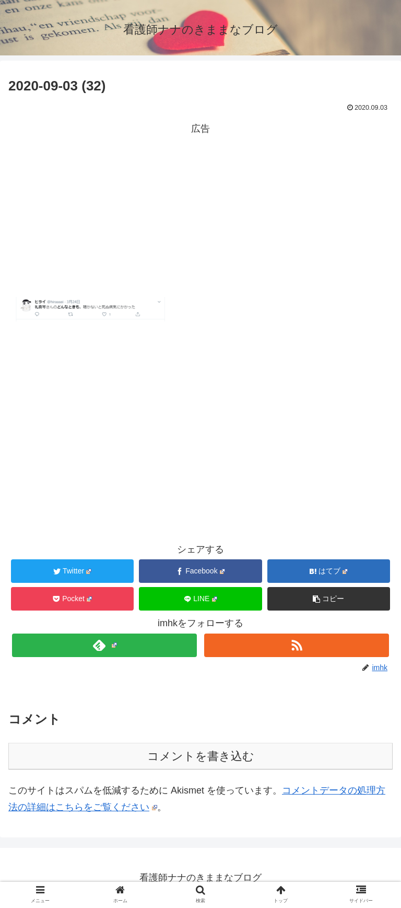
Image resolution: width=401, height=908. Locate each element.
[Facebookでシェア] (200, 571)
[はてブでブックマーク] (329, 571)
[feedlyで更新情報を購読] (104, 645)
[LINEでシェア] (200, 599)
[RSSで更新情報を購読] (296, 645)
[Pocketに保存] (72, 599)
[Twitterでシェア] (72, 571)
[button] (329, 599)
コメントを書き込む (200, 756)
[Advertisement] (200, 210)
